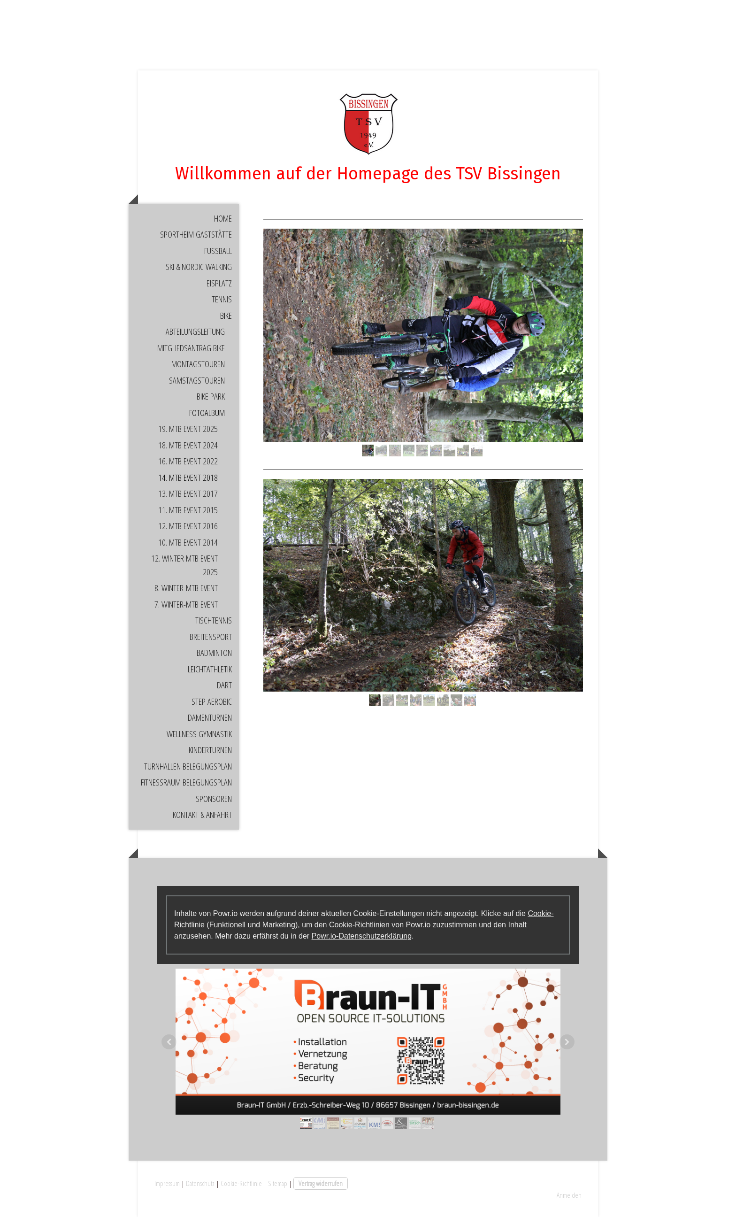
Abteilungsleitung (195, 331)
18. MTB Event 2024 (188, 445)
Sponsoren (214, 799)
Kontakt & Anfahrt (202, 815)
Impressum (167, 1183)
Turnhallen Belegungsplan (188, 766)
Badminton (214, 653)
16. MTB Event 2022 (188, 461)
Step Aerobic (212, 701)
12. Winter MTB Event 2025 (184, 565)
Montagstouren (198, 364)
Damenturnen (210, 717)
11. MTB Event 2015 (188, 510)
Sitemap (277, 1183)
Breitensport (211, 637)
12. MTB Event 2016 (188, 526)
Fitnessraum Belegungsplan (186, 782)
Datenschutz (200, 1183)
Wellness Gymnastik (199, 734)
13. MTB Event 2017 (188, 493)
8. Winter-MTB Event (186, 588)
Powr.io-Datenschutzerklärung (362, 936)
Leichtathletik (210, 669)
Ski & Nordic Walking (199, 267)
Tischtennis (213, 620)
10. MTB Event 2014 (188, 542)
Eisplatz (219, 283)
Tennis (222, 299)
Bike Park (211, 396)
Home (223, 218)
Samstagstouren (197, 380)
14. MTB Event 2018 (188, 477)
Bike (226, 315)
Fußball (218, 251)
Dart (224, 685)
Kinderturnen (210, 750)
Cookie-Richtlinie (241, 1183)
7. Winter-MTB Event (186, 604)
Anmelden (569, 1195)
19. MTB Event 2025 (188, 429)
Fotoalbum (207, 413)
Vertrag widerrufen (321, 1183)
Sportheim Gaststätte (196, 234)
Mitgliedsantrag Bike (191, 348)
